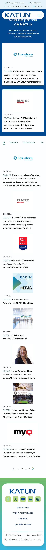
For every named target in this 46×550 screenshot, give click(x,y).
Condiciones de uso (34, 535)
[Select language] (37, 6)
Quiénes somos (23, 524)
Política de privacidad (12, 535)
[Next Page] (33, 468)
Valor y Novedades (23, 513)
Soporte (23, 519)
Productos (23, 507)
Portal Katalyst (35, 2)
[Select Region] (16, 6)
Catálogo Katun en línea (14, 2)
